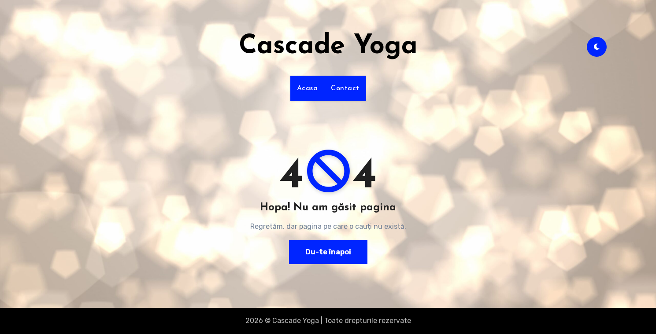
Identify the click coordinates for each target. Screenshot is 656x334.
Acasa (307, 88)
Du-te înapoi (328, 252)
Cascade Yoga (328, 46)
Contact (345, 88)
